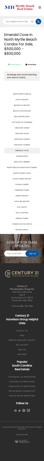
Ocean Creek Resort (22, 179)
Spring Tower (22, 218)
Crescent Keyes (22, 133)
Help (22, 335)
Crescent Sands (22, 128)
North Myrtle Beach (22, 94)
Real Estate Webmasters (25, 427)
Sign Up (32, 253)
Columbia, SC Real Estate (22, 381)
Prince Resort (22, 196)
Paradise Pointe (22, 190)
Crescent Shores (22, 139)
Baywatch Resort (22, 105)
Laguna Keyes (22, 156)
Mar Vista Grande (22, 162)
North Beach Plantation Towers (22, 167)
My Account (22, 344)
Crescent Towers (22, 145)
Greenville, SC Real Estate (22, 386)
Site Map (22, 354)
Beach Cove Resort (22, 111)
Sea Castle (22, 207)
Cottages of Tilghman (22, 122)
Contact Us (22, 330)
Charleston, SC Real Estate (22, 376)
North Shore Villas (22, 173)
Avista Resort (22, 99)
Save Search (14, 64)
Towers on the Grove (22, 224)
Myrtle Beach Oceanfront (22, 391)
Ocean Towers (22, 184)
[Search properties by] (16, 21)
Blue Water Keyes (22, 116)
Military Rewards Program (22, 340)
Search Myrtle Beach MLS (22, 395)
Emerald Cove (22, 150)
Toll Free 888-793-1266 (22, 306)
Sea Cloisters (22, 213)
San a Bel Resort (22, 201)
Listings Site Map (22, 434)
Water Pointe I (22, 230)
